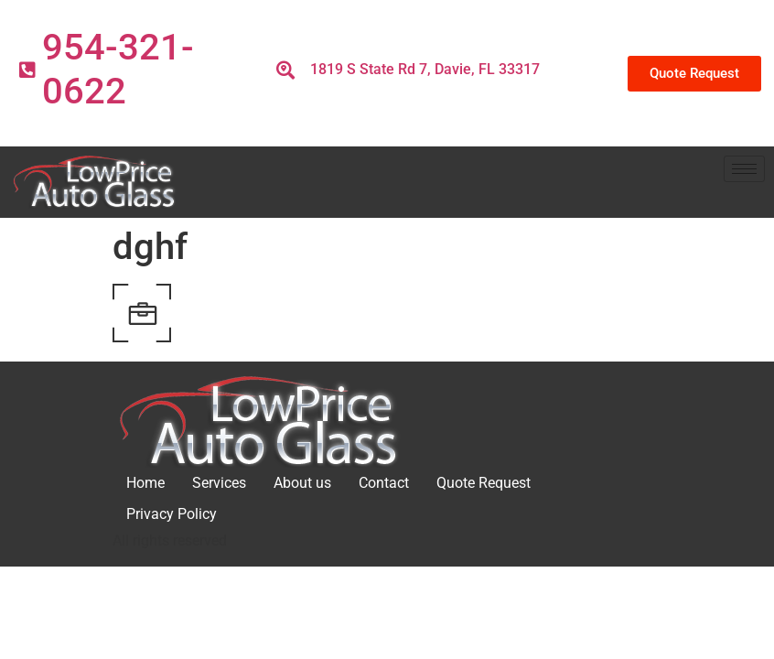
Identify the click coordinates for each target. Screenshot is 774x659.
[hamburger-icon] (744, 169)
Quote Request (483, 483)
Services (219, 483)
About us (302, 483)
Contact (384, 483)
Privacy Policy (171, 514)
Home (145, 483)
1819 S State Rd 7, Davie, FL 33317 (425, 69)
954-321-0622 (118, 69)
